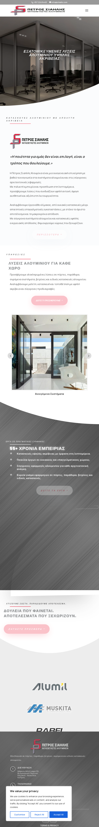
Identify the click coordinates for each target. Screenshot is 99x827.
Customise (19, 814)
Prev (11, 356)
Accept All (58, 814)
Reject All (39, 814)
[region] (39, 803)
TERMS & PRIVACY (49, 825)
